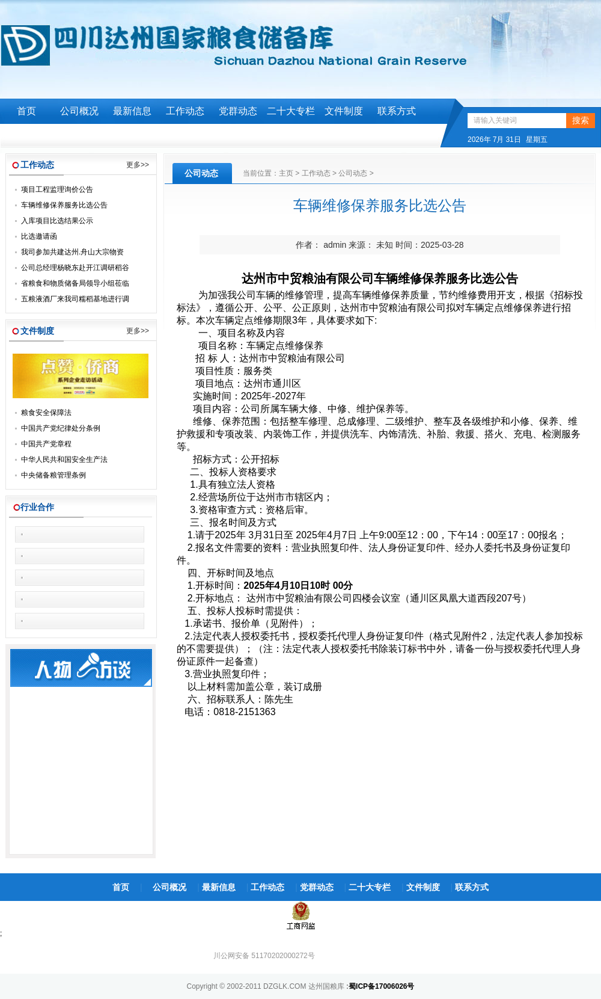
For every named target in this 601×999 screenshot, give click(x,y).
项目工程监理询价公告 (57, 189)
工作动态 (185, 111)
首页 (26, 111)
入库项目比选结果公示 (57, 221)
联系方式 (396, 111)
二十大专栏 (291, 111)
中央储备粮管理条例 (53, 475)
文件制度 (344, 111)
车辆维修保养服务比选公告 (64, 205)
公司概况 (79, 111)
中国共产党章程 (46, 444)
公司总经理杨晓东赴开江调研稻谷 (75, 267)
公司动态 (352, 173)
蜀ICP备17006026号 (381, 986)
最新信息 (132, 111)
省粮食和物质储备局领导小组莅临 (75, 283)
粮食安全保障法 (46, 412)
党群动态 (238, 111)
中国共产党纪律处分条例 (60, 428)
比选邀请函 (39, 236)
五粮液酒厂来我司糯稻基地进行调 (75, 299)
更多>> (137, 165)
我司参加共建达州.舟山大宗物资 (72, 252)
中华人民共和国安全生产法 (64, 459)
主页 (286, 173)
